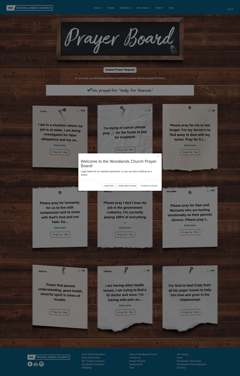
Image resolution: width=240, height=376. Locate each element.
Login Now (109, 201)
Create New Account (127, 201)
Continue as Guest (149, 201)
